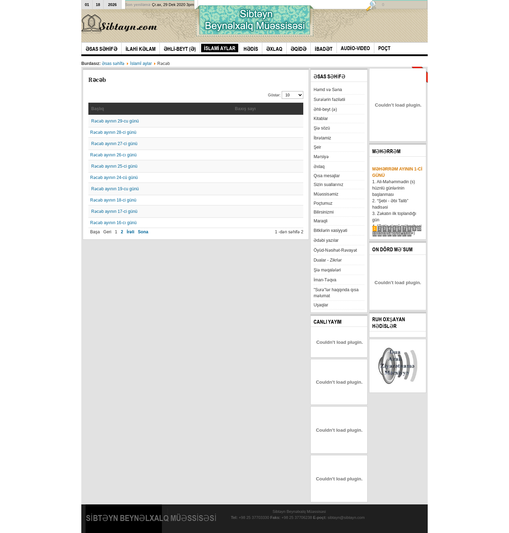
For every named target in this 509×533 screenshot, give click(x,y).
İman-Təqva (325, 279)
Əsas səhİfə (113, 63)
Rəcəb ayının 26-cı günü (113, 154)
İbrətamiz (322, 138)
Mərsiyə (321, 156)
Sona (143, 231)
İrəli (130, 231)
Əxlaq (319, 166)
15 (395, 234)
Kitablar (321, 118)
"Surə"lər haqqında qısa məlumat (336, 292)
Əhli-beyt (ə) (325, 109)
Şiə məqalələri (327, 270)
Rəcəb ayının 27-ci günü (114, 143)
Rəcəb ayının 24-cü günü (114, 177)
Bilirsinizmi (324, 212)
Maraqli (320, 220)
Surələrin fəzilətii (329, 99)
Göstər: (275, 95)
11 (375, 234)
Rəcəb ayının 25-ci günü (114, 166)
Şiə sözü (322, 128)
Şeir (317, 147)
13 (385, 234)
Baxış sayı (245, 108)
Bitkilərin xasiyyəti (330, 230)
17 (404, 234)
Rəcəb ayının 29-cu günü (115, 121)
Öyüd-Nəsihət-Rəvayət (335, 250)
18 (409, 234)
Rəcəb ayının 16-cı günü (113, 222)
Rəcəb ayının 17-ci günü (114, 211)
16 (400, 234)
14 (390, 234)
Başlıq (97, 108)
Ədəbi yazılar (326, 240)
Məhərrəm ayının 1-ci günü (397, 172)
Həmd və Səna (328, 89)
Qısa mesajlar (327, 175)
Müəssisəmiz (326, 194)
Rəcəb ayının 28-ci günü (113, 132)
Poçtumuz (323, 203)
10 (419, 228)
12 (380, 234)
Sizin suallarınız (328, 184)
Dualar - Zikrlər (328, 260)
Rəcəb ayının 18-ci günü (113, 200)
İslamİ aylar (141, 63)
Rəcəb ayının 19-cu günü (115, 188)
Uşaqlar (321, 305)
